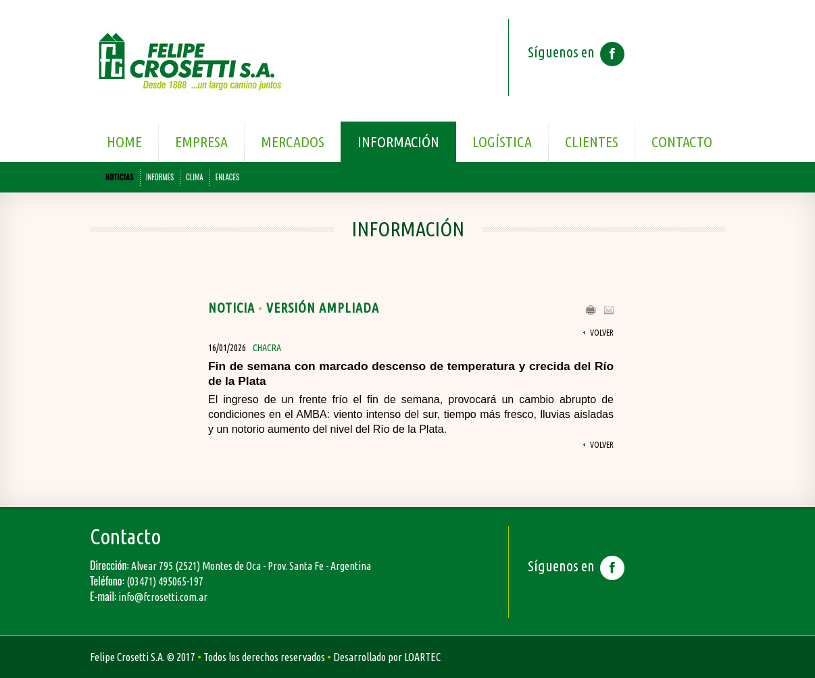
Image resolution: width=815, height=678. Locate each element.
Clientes (591, 141)
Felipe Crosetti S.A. (127, 657)
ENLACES (227, 177)
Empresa (201, 141)
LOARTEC (422, 657)
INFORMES (160, 177)
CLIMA (194, 177)
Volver (602, 332)
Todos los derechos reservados (264, 657)
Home (124, 141)
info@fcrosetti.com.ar (162, 597)
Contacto (681, 141)
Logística (502, 141)
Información (398, 141)
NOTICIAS (119, 177)
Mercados (292, 141)
